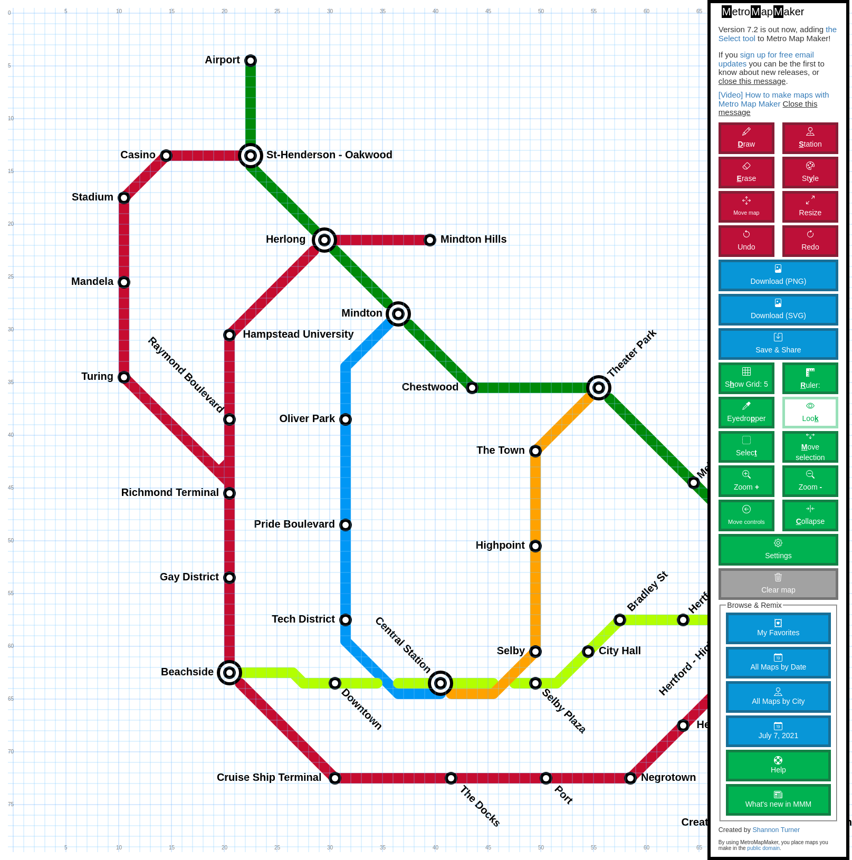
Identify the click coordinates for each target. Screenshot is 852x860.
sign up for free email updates (766, 59)
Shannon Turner (776, 830)
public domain (763, 848)
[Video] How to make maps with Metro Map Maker (774, 99)
